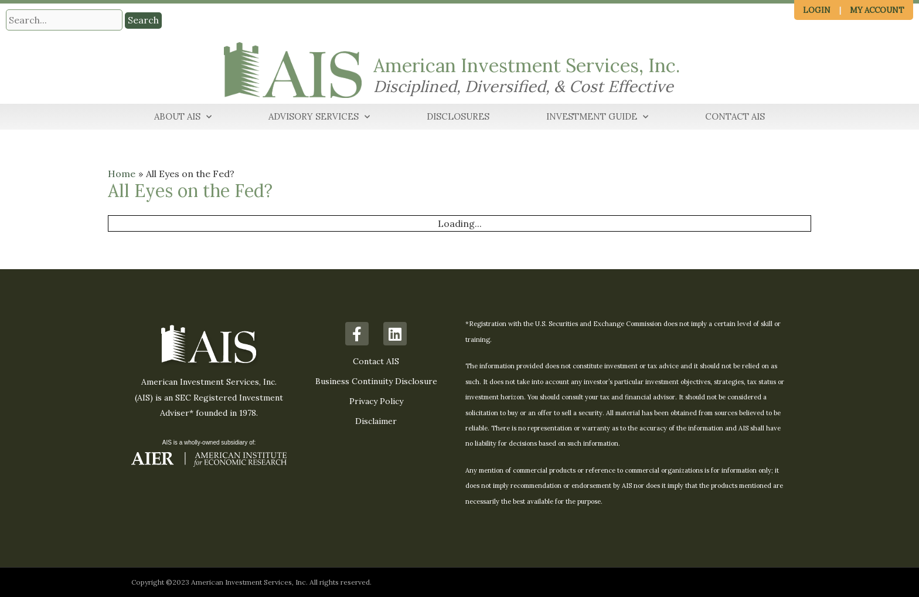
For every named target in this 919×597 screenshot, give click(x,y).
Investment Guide (597, 117)
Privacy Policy (376, 401)
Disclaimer (376, 421)
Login (816, 10)
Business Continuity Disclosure (376, 381)
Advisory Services (319, 117)
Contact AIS (735, 116)
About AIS (183, 117)
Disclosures (458, 116)
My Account (877, 10)
